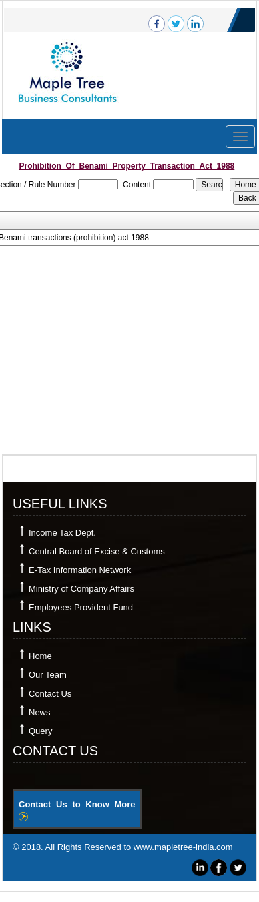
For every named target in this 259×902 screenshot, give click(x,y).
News (40, 712)
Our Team (48, 675)
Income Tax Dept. (62, 533)
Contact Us (50, 694)
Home (40, 656)
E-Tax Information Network (80, 570)
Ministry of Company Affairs (81, 589)
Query (40, 731)
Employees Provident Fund (81, 607)
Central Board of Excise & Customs (97, 551)
